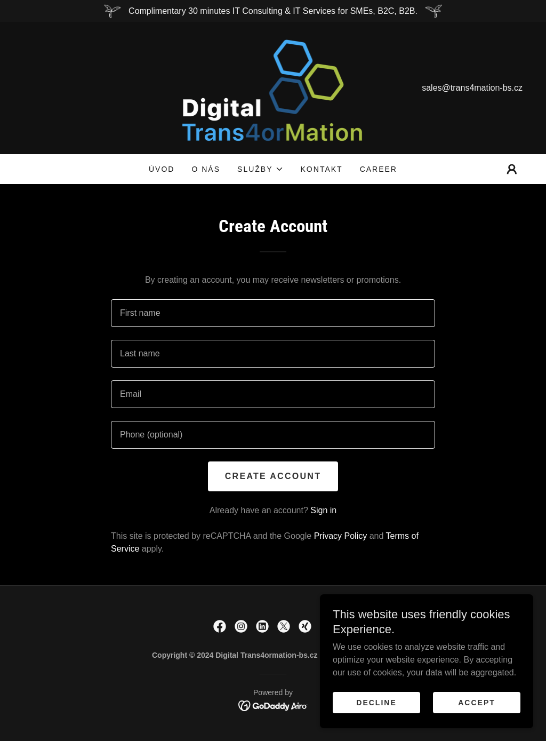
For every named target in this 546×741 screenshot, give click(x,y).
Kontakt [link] (322, 169)
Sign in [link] (323, 510)
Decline (376, 702)
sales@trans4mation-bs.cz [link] (472, 87)
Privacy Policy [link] (340, 535)
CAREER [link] (378, 169)
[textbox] (273, 313)
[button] (260, 169)
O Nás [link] (205, 169)
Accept (476, 702)
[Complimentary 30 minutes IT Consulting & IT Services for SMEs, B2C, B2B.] (273, 11)
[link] (273, 87)
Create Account (273, 476)
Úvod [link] (161, 169)
